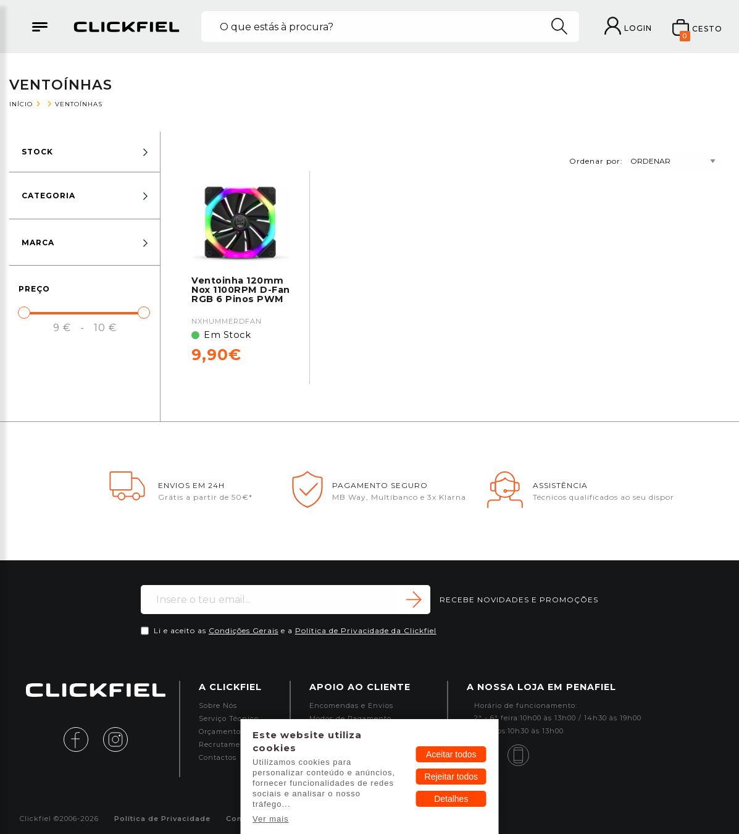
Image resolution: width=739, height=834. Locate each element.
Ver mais (271, 818)
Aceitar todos (451, 754)
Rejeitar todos (451, 776)
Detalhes (451, 799)
